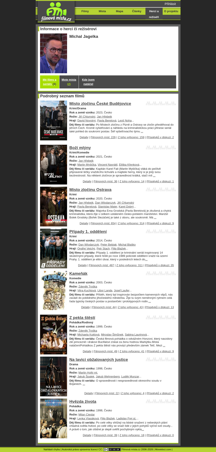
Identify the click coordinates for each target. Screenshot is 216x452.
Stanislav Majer (107, 206)
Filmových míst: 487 (101, 265)
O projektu (171, 11)
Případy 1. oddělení (88, 231)
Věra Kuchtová (86, 290)
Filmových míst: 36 (105, 181)
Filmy (85, 11)
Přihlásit (170, 4)
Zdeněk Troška (87, 286)
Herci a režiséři (154, 14)
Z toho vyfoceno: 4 (132, 393)
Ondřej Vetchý (86, 248)
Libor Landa (104, 290)
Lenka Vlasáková (88, 418)
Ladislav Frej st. (126, 418)
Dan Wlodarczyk (105, 202)
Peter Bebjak (109, 244)
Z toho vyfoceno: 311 (129, 265)
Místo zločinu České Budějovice (100, 103)
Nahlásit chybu (52, 449)
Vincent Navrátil (107, 164)
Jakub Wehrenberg (108, 376)
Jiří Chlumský (86, 116)
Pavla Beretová (106, 120)
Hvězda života (82, 401)
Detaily (84, 137)
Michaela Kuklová (88, 334)
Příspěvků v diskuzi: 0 (160, 435)
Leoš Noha (125, 120)
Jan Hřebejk (104, 116)
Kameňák (78, 273)
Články (136, 11)
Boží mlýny (80, 147)
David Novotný (86, 120)
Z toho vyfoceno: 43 (130, 307)
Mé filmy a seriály (49, 82)
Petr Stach (103, 248)
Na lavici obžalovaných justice (98, 359)
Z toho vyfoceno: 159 (131, 137)
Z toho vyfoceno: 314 (131, 223)
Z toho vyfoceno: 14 (132, 181)
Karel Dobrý (126, 206)
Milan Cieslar (86, 414)
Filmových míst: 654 (103, 223)
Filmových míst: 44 (104, 307)
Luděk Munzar (130, 376)
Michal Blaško (127, 244)
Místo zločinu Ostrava (90, 189)
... (142, 131)
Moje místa (69, 82)
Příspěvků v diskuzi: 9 (160, 223)
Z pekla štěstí (82, 317)
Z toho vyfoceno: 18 (132, 435)
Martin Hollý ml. (88, 372)
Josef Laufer (121, 290)
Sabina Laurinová (136, 334)
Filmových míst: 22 (107, 393)
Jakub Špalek (85, 376)
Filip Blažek (118, 248)
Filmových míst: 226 (103, 137)
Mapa (119, 11)
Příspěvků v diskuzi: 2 (160, 137)
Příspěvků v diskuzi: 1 (160, 181)
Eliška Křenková (129, 164)
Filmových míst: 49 (105, 351)
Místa (102, 11)
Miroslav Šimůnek (112, 334)
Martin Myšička (86, 164)
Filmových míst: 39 (105, 435)
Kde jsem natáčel (88, 82)
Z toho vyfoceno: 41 (132, 351)
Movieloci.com (163, 449)
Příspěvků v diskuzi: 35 (159, 265)
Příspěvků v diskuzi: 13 (159, 307)
